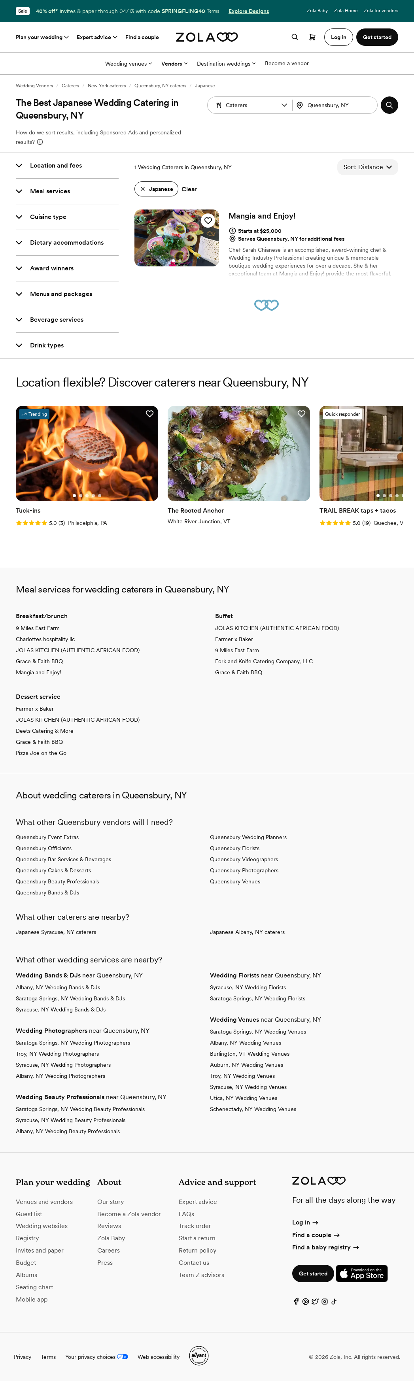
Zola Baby (317, 10)
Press (105, 1262)
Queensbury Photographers (244, 870)
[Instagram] (325, 1303)
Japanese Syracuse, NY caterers (56, 932)
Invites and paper (40, 1250)
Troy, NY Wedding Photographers (57, 1054)
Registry (27, 1238)
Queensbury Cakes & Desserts (53, 870)
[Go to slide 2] (180, 260)
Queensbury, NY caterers (160, 86)
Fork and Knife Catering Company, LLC (264, 661)
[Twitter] (315, 1303)
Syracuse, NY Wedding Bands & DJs (61, 1009)
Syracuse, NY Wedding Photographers (63, 1065)
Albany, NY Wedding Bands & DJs (58, 987)
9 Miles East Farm (38, 628)
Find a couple (142, 37)
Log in (305, 1222)
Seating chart (34, 1287)
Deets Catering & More (45, 731)
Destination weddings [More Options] (226, 63)
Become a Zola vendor (129, 1214)
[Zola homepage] (207, 37)
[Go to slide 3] (87, 495)
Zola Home (345, 10)
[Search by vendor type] (250, 105)
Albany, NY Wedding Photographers (60, 1076)
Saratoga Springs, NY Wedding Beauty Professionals (80, 1109)
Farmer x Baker (234, 639)
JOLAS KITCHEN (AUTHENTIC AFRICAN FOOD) (78, 650)
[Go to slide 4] (93, 495)
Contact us (194, 1262)
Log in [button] (338, 37)
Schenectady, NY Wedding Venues (253, 1109)
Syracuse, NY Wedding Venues (248, 1087)
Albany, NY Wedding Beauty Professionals (68, 1131)
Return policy (197, 1250)
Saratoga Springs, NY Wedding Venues (258, 1031)
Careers (108, 1250)
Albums (26, 1275)
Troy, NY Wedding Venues (242, 1076)
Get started (313, 1273)
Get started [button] (377, 37)
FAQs (186, 1214)
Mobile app (31, 1299)
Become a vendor (287, 63)
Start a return (197, 1238)
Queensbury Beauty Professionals (57, 881)
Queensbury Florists (234, 848)
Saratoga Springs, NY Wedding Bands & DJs (70, 998)
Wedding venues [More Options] (128, 63)
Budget (26, 1262)
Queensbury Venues (235, 881)
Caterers (70, 86)
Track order (195, 1226)
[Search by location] (337, 105)
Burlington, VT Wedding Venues (249, 1054)
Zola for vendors (381, 10)
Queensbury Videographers (244, 859)
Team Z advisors (201, 1275)
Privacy (22, 1357)
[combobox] (335, 105)
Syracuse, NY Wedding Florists (248, 987)
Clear (189, 189)
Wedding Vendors (34, 86)
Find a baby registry (326, 1247)
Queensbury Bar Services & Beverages (63, 859)
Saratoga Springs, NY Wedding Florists (257, 998)
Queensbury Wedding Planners (248, 837)
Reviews (109, 1226)
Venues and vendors (44, 1202)
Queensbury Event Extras (47, 837)
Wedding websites (42, 1226)
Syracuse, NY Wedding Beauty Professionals (70, 1120)
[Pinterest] (306, 1303)
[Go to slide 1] (173, 260)
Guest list (29, 1214)
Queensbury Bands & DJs (47, 892)
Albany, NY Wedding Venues (245, 1043)
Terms (213, 11)
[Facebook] (296, 1303)
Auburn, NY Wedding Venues (246, 1065)
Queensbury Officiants (44, 848)
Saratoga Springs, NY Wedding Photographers (73, 1043)
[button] (284, 105)
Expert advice (98, 37)
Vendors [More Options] (174, 63)
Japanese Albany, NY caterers (247, 932)
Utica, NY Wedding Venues (243, 1098)
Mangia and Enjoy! (38, 672)
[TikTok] (334, 1303)
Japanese (205, 86)
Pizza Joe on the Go (41, 753)
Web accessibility (159, 1357)
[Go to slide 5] (99, 495)
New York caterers (107, 86)
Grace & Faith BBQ (39, 661)
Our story (110, 1202)
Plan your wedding (43, 37)
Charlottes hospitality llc (45, 639)
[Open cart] (312, 37)
